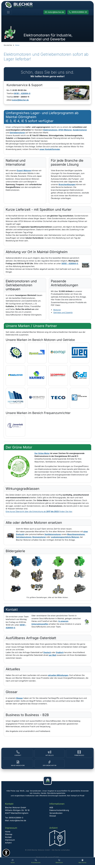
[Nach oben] (47, 780)
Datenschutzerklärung (59, 810)
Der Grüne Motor (42, 453)
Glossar (52, 816)
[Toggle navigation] (8, 12)
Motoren (57, 310)
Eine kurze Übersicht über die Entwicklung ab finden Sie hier (39, 511)
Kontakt (8, 837)
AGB (51, 807)
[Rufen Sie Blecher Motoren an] (78, 12)
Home (17, 45)
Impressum (10, 840)
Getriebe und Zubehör (63, 312)
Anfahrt (8, 843)
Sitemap (8, 834)
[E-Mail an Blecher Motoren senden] (54, 12)
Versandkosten (55, 813)
